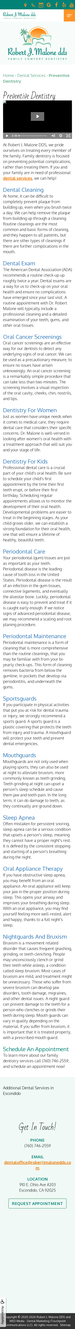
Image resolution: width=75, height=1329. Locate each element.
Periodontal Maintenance (34, 636)
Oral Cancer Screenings (32, 336)
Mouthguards (19, 755)
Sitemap (65, 1325)
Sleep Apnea (19, 817)
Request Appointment (37, 1203)
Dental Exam (19, 263)
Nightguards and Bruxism (35, 936)
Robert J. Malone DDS (51, 1317)
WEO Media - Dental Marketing (29, 1321)
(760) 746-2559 (37, 1145)
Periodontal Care (24, 551)
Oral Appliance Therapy (33, 868)
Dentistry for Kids (25, 461)
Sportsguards (20, 698)
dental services (17, 178)
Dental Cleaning (23, 189)
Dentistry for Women (30, 410)
